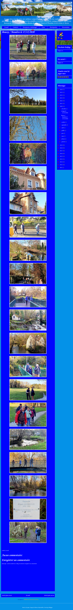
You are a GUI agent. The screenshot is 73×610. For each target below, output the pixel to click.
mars (62, 136)
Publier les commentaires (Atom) (31, 599)
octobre (63, 122)
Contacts (15, 27)
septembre (63, 125)
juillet (63, 130)
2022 (61, 101)
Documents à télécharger (30, 27)
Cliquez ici (60, 50)
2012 (61, 164)
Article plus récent (7, 595)
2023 (61, 98)
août (62, 128)
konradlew (41, 607)
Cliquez (60, 62)
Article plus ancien (49, 595)
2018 (61, 148)
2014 (61, 159)
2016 (61, 153)
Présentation (65, 27)
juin (62, 133)
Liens (43, 27)
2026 (61, 89)
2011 (61, 167)
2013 (61, 162)
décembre (63, 109)
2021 (61, 103)
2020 (61, 106)
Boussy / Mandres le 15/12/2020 (64, 117)
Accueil (6, 27)
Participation (53, 27)
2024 (61, 95)
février (63, 139)
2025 (61, 92)
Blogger (50, 607)
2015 (61, 156)
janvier (63, 141)
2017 (61, 151)
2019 (61, 145)
